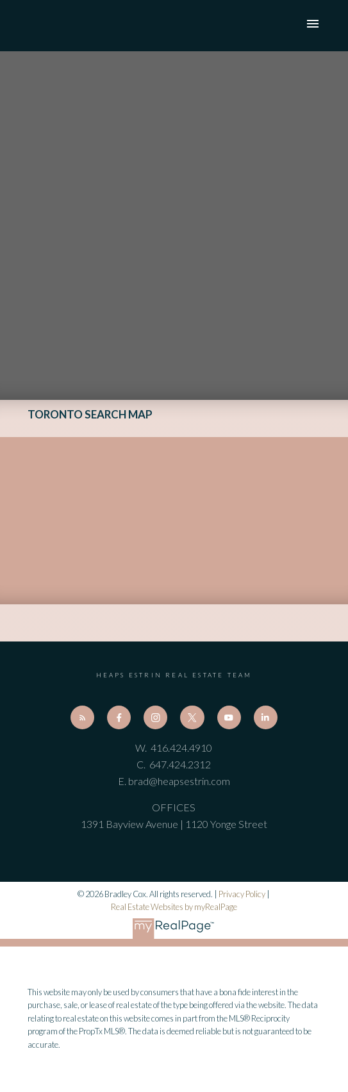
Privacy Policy (242, 894)
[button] (82, 717)
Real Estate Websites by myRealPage (174, 907)
